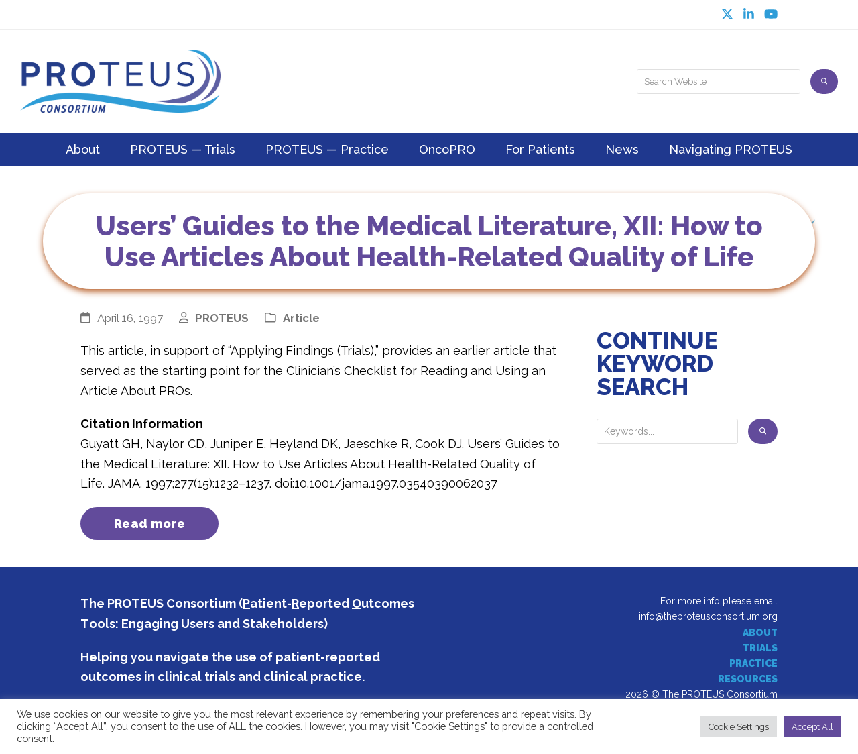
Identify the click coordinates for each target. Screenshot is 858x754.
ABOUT (760, 632)
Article (301, 318)
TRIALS (760, 648)
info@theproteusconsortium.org (708, 617)
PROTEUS (222, 318)
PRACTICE (753, 663)
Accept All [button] (812, 727)
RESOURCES (748, 679)
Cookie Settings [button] (739, 727)
